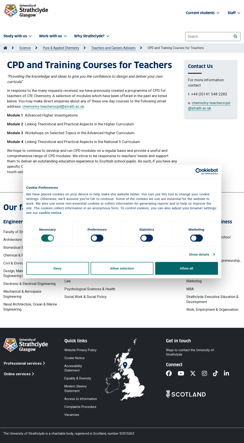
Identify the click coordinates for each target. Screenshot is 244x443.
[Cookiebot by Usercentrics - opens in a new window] (198, 171)
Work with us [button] (53, 36)
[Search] (235, 36)
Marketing (194, 281)
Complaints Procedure (80, 407)
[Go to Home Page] (5, 48)
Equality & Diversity (77, 378)
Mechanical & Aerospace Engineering (22, 293)
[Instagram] (207, 373)
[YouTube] (184, 373)
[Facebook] (172, 373)
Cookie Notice (74, 358)
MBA (190, 289)
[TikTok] (218, 373)
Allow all (186, 268)
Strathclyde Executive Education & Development (212, 299)
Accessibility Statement (73, 368)
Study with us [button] (18, 36)
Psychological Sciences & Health (89, 289)
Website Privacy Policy (80, 350)
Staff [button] (234, 13)
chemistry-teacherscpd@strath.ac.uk (53, 106)
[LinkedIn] (229, 373)
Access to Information (80, 399)
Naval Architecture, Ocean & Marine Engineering (30, 306)
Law (67, 281)
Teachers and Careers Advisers (113, 48)
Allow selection (122, 268)
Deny (58, 268)
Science (25, 48)
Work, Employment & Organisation (212, 309)
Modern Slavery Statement (75, 389)
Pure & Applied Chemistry (61, 48)
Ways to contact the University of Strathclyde (190, 352)
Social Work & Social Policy (85, 297)
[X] (196, 373)
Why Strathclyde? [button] (92, 36)
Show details (199, 254)
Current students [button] (203, 13)
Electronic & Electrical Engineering (29, 284)
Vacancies (71, 415)
